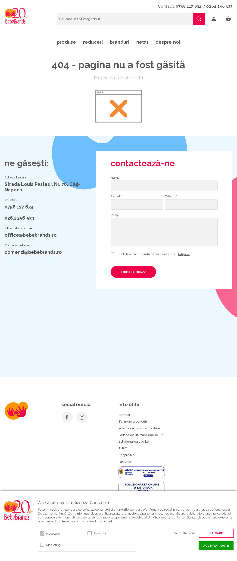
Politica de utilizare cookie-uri (140, 435)
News (142, 42)
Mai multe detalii (184, 533)
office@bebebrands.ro (31, 235)
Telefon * (171, 196)
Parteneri (125, 461)
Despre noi (168, 42)
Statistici (100, 533)
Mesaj (115, 215)
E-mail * (116, 196)
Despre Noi (126, 455)
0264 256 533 (219, 6)
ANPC (122, 448)
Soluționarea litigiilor (134, 441)
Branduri (119, 42)
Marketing (53, 545)
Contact (124, 415)
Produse (66, 42)
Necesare (53, 533)
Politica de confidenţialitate (139, 428)
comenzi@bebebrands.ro (33, 252)
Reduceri (93, 42)
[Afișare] (184, 254)
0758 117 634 (189, 6)
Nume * (116, 177)
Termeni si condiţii (132, 421)
